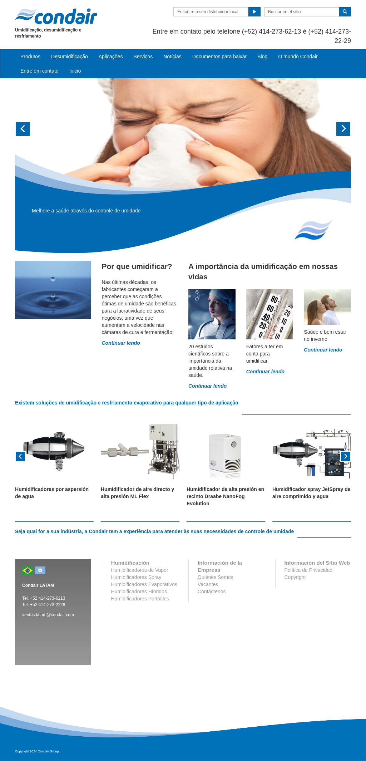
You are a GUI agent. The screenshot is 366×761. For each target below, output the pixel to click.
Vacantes (208, 584)
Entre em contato (39, 71)
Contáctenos (212, 591)
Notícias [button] (172, 56)
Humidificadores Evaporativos (144, 584)
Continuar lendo (121, 343)
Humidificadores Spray (136, 577)
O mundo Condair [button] (298, 56)
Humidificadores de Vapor (139, 570)
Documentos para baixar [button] (219, 56)
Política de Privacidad (309, 570)
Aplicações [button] (111, 56)
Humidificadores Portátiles (140, 599)
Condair (56, 16)
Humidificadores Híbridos (139, 591)
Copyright (295, 577)
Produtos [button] (30, 56)
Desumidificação (69, 56)
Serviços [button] (143, 56)
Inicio (75, 71)
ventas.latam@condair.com (48, 614)
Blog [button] (262, 56)
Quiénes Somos (215, 577)
